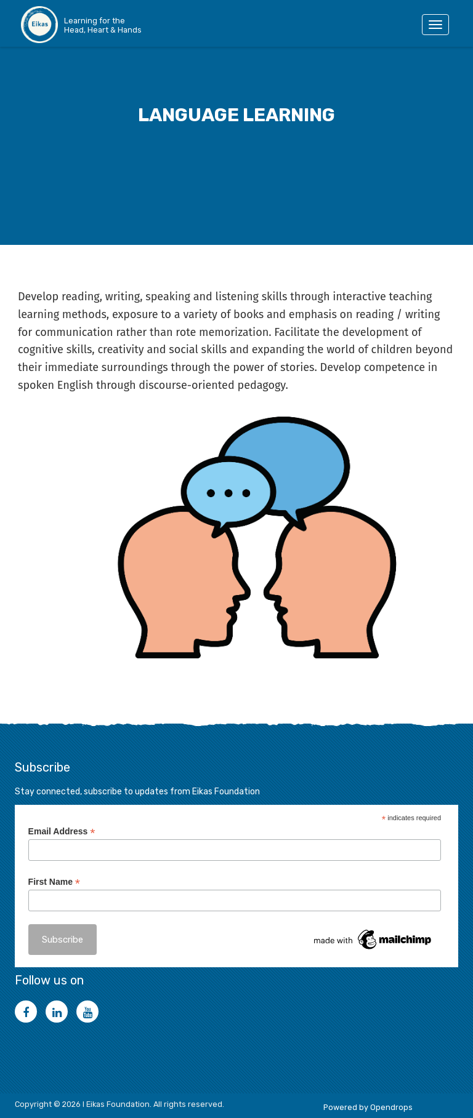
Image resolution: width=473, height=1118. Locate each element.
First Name (54, 882)
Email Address (61, 831)
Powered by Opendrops (368, 1107)
